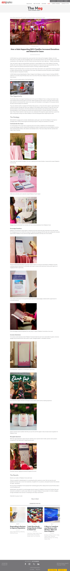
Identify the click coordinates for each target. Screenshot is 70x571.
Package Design (30, 534)
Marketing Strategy (14, 533)
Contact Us (64, 3)
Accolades (32, 569)
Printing (37, 534)
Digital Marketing (16, 531)
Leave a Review (52, 570)
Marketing (22, 531)
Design (11, 531)
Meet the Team (37, 3)
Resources (38, 569)
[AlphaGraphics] (7, 2)
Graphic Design (39, 533)
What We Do (29, 3)
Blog (49, 3)
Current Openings (56, 3)
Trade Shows (29, 533)
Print (35, 534)
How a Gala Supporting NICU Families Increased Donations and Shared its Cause (27, 17)
